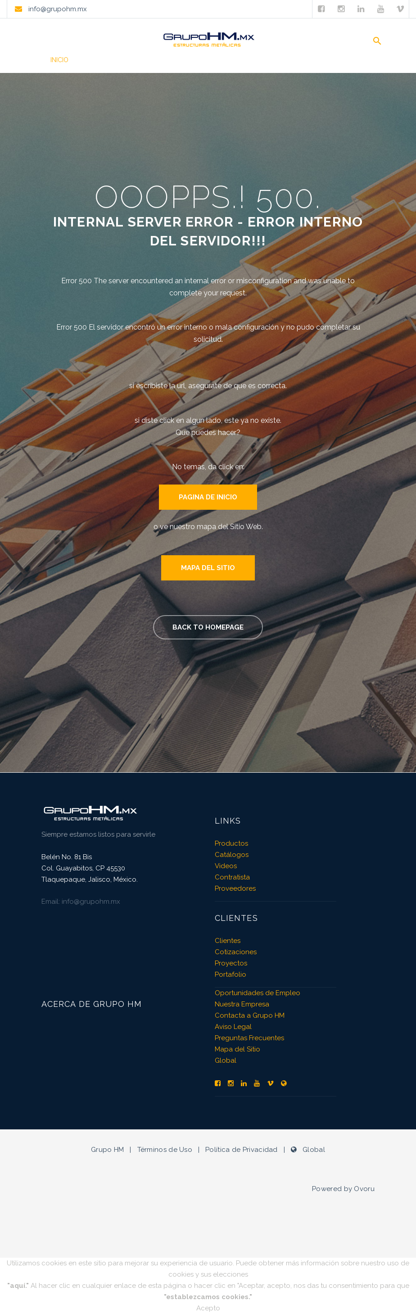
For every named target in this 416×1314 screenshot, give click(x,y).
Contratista (232, 877)
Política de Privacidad (241, 1150)
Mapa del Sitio (208, 568)
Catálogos (232, 855)
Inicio (59, 59)
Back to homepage (208, 627)
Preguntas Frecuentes (249, 1038)
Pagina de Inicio (208, 497)
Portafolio (161, 59)
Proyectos (231, 963)
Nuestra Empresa (242, 1004)
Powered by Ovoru (343, 1189)
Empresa (299, 59)
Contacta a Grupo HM (250, 1015)
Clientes (253, 59)
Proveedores (235, 888)
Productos (105, 59)
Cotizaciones (236, 952)
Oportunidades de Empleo (257, 993)
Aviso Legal (233, 1027)
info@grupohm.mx (57, 9)
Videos (210, 59)
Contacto (348, 59)
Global (225, 1060)
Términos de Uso (165, 1150)
